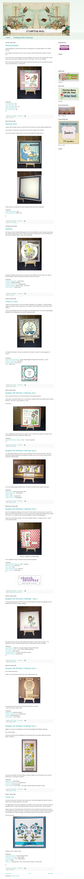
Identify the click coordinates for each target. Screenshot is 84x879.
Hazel (12, 515)
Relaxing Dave (11, 124)
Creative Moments (9, 103)
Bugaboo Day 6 (9, 491)
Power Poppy (11, 294)
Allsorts (7, 715)
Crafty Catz (8, 784)
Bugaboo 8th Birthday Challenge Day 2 (20, 668)
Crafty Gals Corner (10, 497)
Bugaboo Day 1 (9, 781)
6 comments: (20, 220)
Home (8, 38)
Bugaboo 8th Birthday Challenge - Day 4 (21, 599)
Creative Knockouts (10, 213)
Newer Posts (8, 873)
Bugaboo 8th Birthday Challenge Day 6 (20, 451)
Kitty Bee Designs (9, 362)
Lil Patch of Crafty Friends (11, 284)
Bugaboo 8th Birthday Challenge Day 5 (20, 509)
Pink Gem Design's (13, 222)
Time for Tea (11, 117)
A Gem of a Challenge (10, 211)
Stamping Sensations (10, 855)
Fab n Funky (8, 567)
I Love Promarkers (9, 105)
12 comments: (20, 115)
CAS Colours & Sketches (11, 649)
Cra (6, 496)
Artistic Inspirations (10, 108)
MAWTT (7, 494)
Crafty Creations (9, 287)
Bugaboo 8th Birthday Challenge (13, 440)
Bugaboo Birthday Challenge (12, 564)
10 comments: (20, 384)
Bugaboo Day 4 (9, 647)
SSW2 (7, 364)
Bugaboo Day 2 (9, 712)
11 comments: (20, 293)
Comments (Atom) (15, 875)
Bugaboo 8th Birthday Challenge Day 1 (20, 726)
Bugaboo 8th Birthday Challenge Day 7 (20, 393)
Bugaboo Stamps (12, 386)
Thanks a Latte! (11, 302)
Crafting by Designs (10, 285)
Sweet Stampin (9, 716)
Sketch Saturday (9, 565)
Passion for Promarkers (11, 281)
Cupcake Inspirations (10, 652)
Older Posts (50, 873)
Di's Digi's (7, 282)
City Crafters (8, 650)
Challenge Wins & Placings (23, 38)
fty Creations (10, 496)
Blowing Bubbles (12, 45)
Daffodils (8, 229)
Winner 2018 (18, 592)
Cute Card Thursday (10, 109)
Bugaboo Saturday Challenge (12, 359)
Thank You (9, 797)
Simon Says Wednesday (11, 106)
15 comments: (20, 660)
